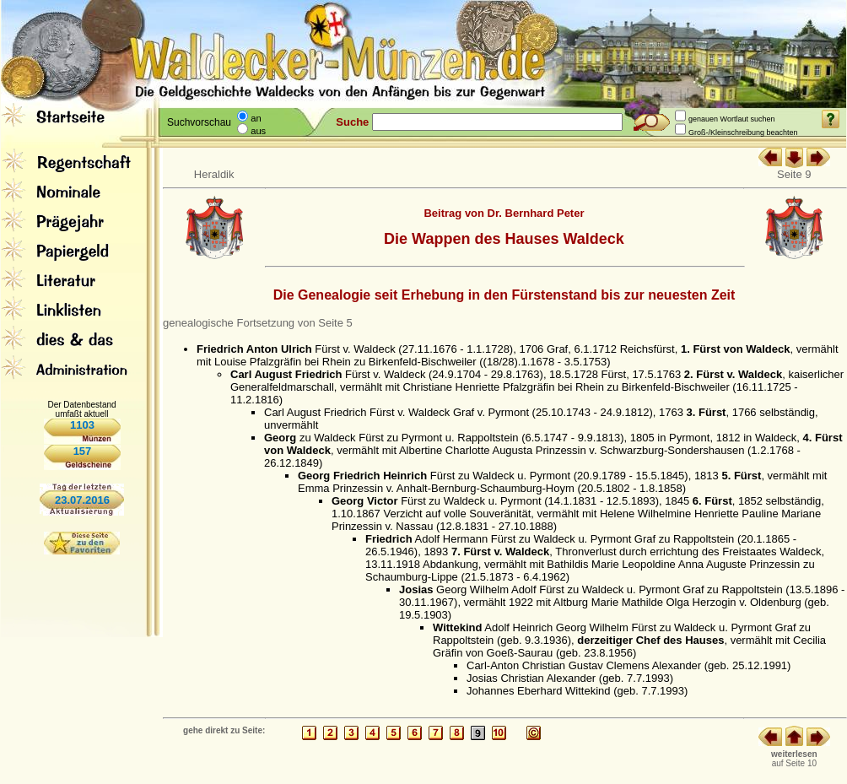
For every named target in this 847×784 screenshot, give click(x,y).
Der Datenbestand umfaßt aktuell (81, 409)
